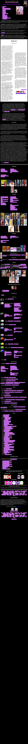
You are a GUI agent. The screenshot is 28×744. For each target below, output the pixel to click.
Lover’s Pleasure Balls (8, 417)
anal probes (4, 10)
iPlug (11, 204)
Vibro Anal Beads (3, 242)
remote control (12, 512)
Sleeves (2, 35)
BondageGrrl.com (19, 506)
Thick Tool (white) (7, 418)
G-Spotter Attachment (21, 109)
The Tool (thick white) (13, 209)
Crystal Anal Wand (9, 388)
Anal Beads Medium (4, 237)
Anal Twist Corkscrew (4, 171)
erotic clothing (17, 494)
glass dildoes (4, 491)
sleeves (19, 491)
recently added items (13, 459)
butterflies (7, 512)
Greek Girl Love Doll (5, 290)
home (2, 512)
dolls (13, 516)
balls (13, 493)
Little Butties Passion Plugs (9, 442)
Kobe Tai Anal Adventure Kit (9, 446)
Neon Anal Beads (13, 236)
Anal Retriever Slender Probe (8, 424)
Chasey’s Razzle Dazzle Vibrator (20, 409)
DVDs (23, 516)
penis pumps (16, 516)
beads (24, 492)
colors (5, 359)
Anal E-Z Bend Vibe (4, 170)
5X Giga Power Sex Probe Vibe (9, 392)
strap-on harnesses (17, 512)
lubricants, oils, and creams (5, 494)
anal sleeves (4, 12)
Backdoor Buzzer (3, 203)
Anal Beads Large (3, 236)
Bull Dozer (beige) (13, 196)
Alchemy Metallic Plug (4, 196)
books (14, 495)
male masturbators (9, 516)
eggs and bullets (23, 491)
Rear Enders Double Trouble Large (17, 308)
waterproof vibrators (11, 492)
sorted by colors (4, 16)
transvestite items (22, 494)
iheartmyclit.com (24, 89)
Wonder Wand (13, 109)
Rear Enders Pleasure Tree (18, 310)
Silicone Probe (12, 208)
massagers (16, 491)
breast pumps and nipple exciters (7, 493)
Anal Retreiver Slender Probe (20, 399)
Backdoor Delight (3, 204)
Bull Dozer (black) (13, 197)
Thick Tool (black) (8, 419)
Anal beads (3, 32)
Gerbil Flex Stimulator (13, 170)
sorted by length (4, 17)
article (3, 7)
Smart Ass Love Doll (5, 291)
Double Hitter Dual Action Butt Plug (12, 379)
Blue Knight (12, 169)
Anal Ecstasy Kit (7, 264)
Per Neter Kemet (14, 519)
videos (26, 516)
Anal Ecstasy (3, 169)
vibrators (10, 259)
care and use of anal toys (6, 8)
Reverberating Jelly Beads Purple (9, 450)
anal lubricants (6, 162)
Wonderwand (3, 176)
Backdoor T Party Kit (16, 266)
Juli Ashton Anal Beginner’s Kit (9, 447)
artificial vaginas (3, 516)
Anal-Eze (2, 295)
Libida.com (4, 119)
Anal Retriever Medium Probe (8, 428)
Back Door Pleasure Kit (22, 265)
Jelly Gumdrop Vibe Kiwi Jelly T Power (14, 206)
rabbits (4, 512)
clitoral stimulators (5, 492)
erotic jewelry (16, 493)
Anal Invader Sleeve (15, 259)
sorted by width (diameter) (6, 18)
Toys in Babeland (7, 111)
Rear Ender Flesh (13, 207)
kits (26, 494)
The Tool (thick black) (17, 317)
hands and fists (9, 491)
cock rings (20, 493)
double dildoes (25, 512)
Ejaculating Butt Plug (13, 202)
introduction (4, 6)
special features (4, 15)
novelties (20, 516)
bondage (24, 493)
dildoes (21, 512)
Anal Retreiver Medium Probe (9, 397)
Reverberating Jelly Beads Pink (9, 449)
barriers (10, 494)
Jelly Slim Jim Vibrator (18, 392)
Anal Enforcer (3, 367)
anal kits (3, 14)
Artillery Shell (3, 370)
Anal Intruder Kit (23, 264)
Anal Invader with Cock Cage (11, 380)
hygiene (13, 494)
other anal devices (5, 13)
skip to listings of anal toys (6, 9)
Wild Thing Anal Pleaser (9, 432)
